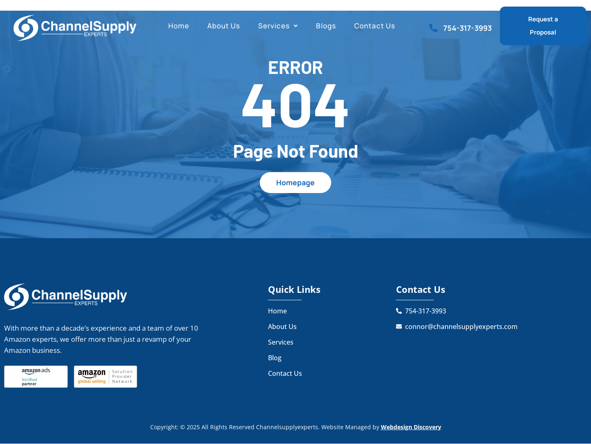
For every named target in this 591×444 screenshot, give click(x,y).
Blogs (326, 25)
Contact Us (374, 25)
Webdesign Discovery (411, 427)
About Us (223, 25)
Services (278, 25)
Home (178, 25)
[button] (278, 26)
